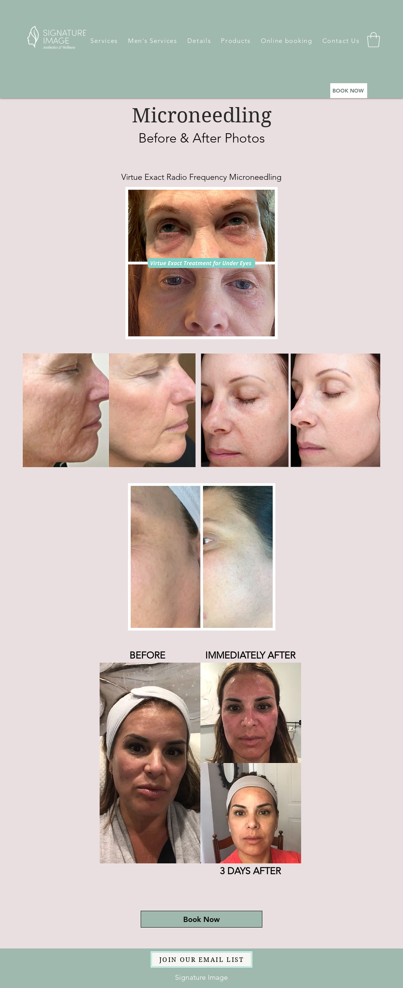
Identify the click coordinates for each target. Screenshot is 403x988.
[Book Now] (201, 919)
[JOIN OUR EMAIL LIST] (201, 959)
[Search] (385, 29)
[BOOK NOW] (348, 90)
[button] (104, 40)
